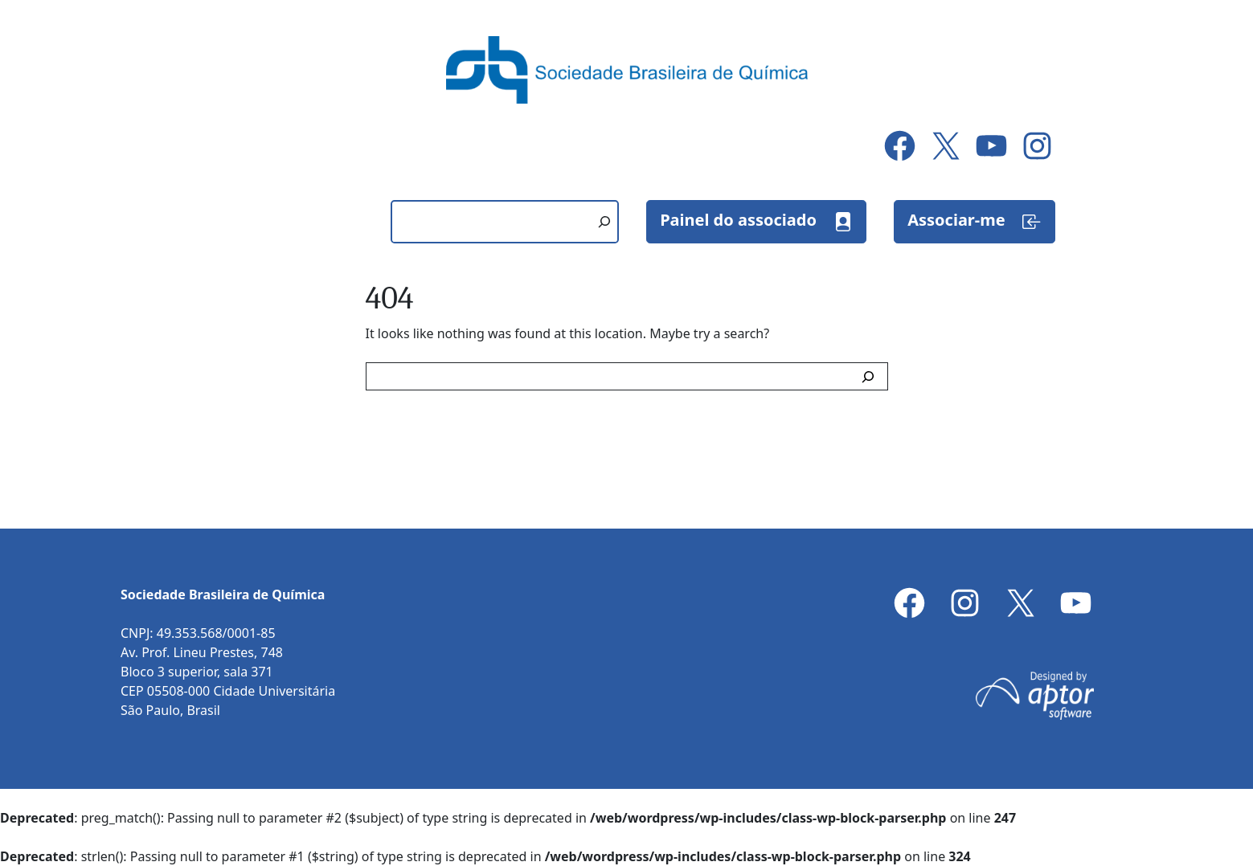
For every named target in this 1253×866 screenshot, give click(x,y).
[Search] (871, 376)
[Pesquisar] (604, 222)
